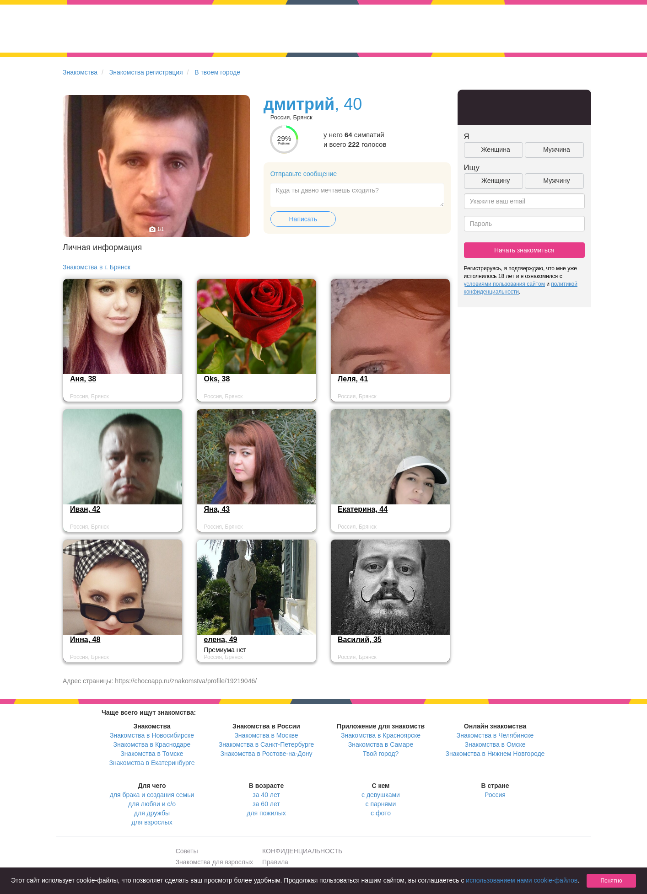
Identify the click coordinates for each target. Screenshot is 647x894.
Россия (495, 794)
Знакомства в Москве (266, 735)
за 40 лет (266, 794)
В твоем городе (217, 72)
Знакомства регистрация (146, 72)
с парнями (381, 804)
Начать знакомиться (524, 250)
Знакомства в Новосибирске (152, 735)
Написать (303, 219)
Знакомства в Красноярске (381, 735)
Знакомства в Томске (151, 753)
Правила (275, 862)
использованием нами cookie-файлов (521, 880)
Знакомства (80, 72)
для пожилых (266, 813)
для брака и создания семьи (152, 794)
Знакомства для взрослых (214, 862)
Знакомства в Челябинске (495, 735)
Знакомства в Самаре (380, 744)
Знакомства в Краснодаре (152, 744)
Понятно (611, 881)
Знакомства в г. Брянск (96, 267)
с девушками (380, 794)
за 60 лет (266, 804)
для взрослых (151, 822)
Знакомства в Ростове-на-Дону (267, 753)
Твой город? (381, 753)
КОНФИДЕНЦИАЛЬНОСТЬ (302, 851)
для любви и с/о (152, 804)
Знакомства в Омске (495, 744)
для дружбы (152, 813)
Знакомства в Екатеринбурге (152, 762)
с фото (381, 813)
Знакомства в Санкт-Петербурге (266, 744)
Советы (187, 851)
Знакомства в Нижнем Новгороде (495, 753)
